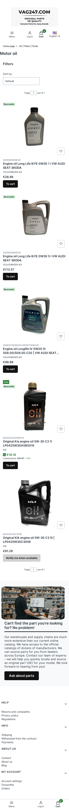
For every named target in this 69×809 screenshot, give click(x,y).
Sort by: (8, 73)
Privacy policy (9, 715)
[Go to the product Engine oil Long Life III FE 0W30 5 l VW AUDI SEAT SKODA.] (34, 221)
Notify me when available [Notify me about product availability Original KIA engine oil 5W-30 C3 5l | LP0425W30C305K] (21, 557)
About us (6, 761)
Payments (7, 742)
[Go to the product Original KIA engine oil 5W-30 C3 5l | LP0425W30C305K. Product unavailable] (34, 502)
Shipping (6, 734)
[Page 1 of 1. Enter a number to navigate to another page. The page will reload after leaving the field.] (33, 93)
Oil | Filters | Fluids (28, 46)
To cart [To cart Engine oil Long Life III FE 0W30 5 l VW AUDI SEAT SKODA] (10, 276)
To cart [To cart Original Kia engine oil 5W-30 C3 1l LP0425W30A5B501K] (10, 465)
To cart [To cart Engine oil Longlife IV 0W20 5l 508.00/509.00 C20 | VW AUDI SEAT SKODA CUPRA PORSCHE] (10, 369)
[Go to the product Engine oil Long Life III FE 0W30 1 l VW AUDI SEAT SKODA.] (34, 128)
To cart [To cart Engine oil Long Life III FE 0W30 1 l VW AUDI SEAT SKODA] (10, 183)
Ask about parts (21, 676)
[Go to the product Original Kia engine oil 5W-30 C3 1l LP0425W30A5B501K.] (34, 406)
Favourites (7, 784)
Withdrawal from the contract (19, 738)
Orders (5, 788)
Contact (6, 757)
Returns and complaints (15, 711)
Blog (4, 765)
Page (27, 92)
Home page (9, 46)
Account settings (11, 781)
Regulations (8, 719)
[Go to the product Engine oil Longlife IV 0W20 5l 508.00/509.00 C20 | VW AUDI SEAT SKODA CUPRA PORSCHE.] (34, 314)
